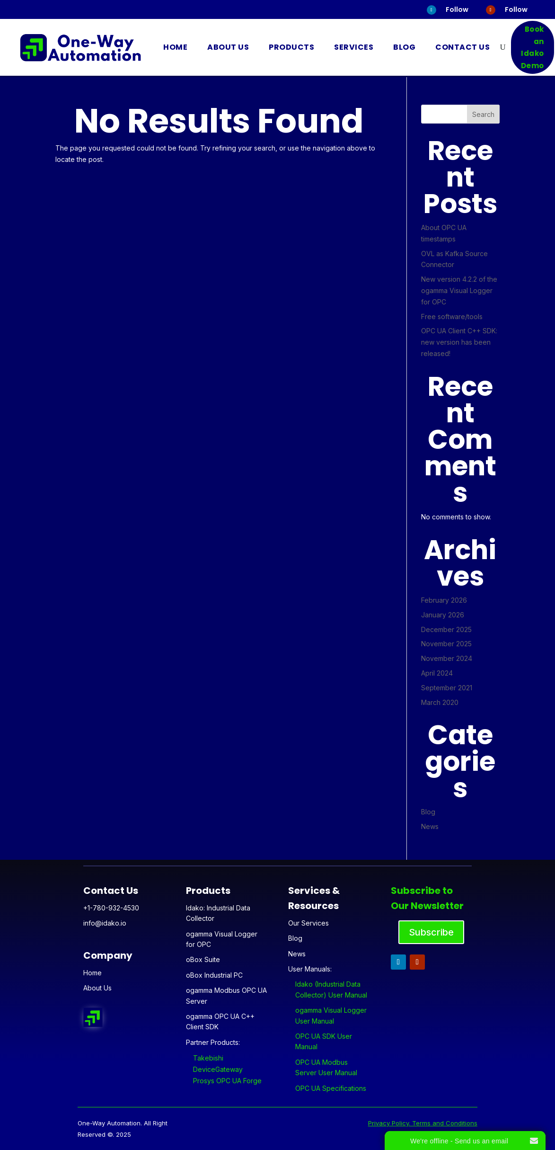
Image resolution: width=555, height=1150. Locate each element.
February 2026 (444, 600)
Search (483, 114)
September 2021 (446, 688)
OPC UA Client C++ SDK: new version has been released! (459, 342)
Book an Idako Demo (532, 47)
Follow (457, 9)
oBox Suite (203, 959)
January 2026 (442, 615)
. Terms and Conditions (443, 1123)
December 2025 (446, 629)
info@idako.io (104, 923)
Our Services (308, 923)
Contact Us (462, 47)
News (430, 826)
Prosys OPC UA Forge (227, 1081)
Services (353, 47)
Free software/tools (452, 316)
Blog (404, 47)
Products (291, 47)
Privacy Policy (388, 1123)
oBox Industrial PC (214, 975)
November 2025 (446, 644)
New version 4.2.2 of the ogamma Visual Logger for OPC (459, 290)
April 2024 (437, 673)
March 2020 (439, 702)
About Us (228, 47)
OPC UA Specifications (330, 1088)
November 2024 (446, 658)
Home (175, 47)
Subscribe (431, 932)
